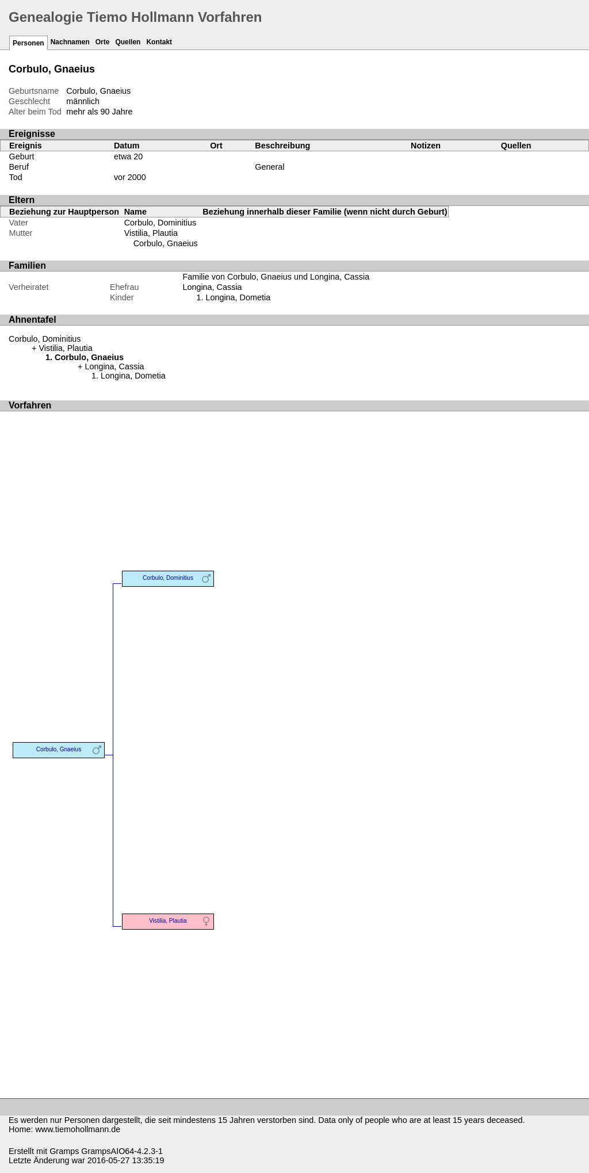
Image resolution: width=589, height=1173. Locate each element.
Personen (28, 43)
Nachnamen (70, 42)
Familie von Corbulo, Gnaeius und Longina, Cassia (275, 276)
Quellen (127, 42)
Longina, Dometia (237, 297)
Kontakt (159, 42)
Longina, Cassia (212, 287)
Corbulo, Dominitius (160, 222)
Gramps (64, 1151)
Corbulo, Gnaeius (165, 243)
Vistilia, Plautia (151, 233)
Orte (102, 42)
